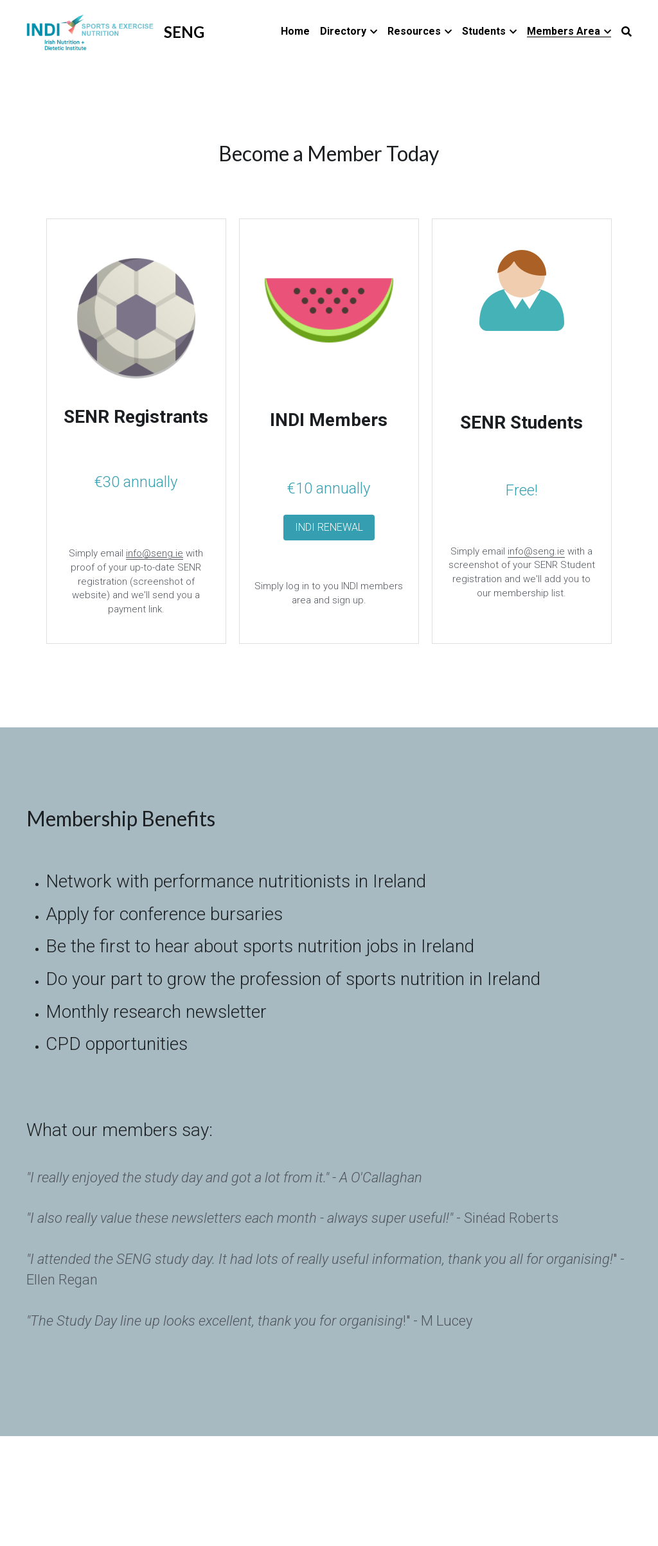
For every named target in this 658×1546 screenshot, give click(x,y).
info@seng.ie (536, 551)
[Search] (626, 31)
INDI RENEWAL (329, 527)
